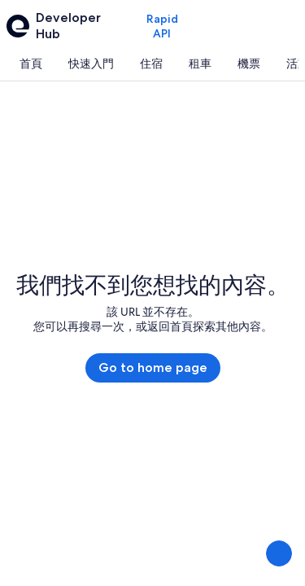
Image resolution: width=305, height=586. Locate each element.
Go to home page (152, 367)
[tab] (31, 63)
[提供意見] (279, 553)
